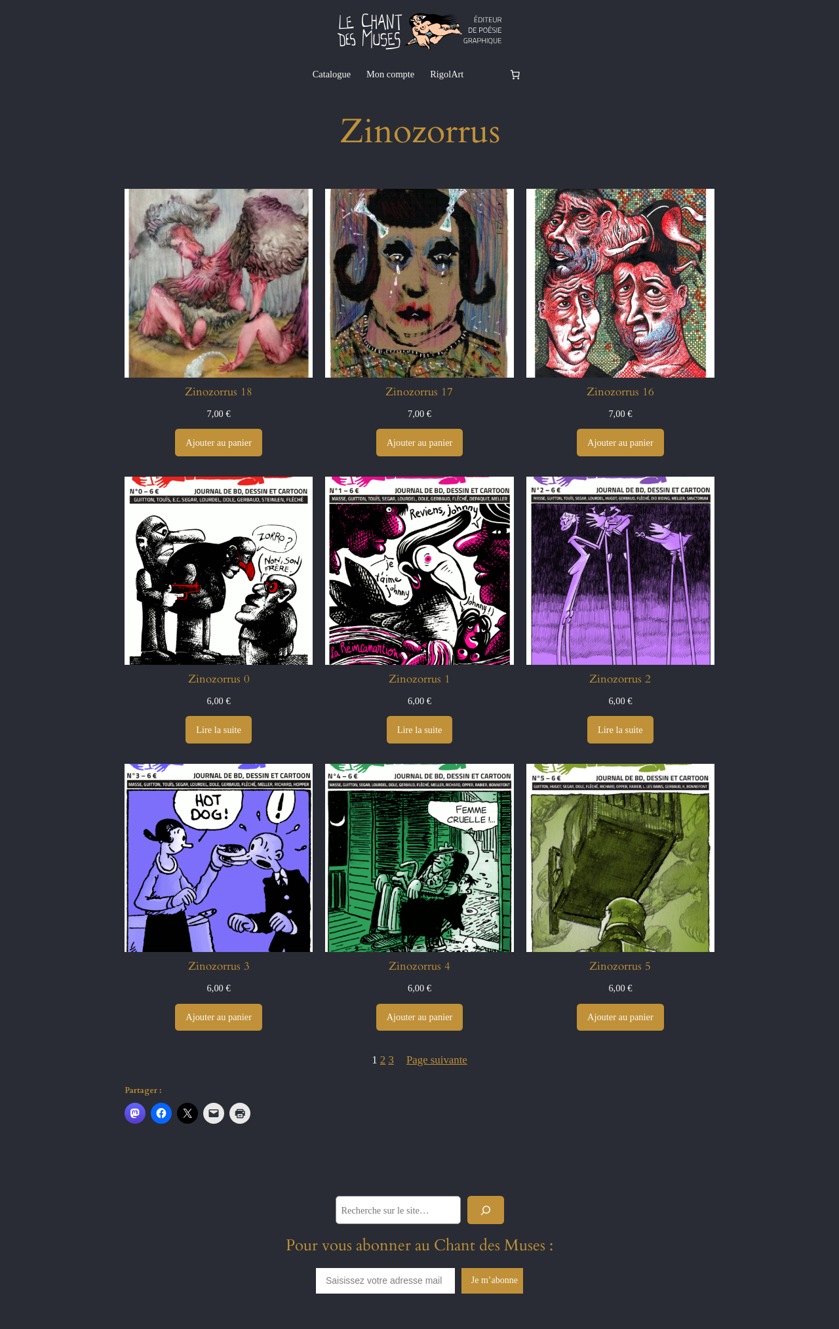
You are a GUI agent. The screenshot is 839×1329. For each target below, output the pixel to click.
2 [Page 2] (382, 1060)
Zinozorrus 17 (419, 392)
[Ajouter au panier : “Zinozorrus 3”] (218, 1017)
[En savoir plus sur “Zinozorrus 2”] (620, 730)
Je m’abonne (494, 1280)
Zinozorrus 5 (620, 966)
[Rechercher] (485, 1210)
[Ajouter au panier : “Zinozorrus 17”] (419, 442)
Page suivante (436, 1060)
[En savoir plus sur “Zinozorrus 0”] (218, 730)
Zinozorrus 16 (620, 392)
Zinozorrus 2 (620, 679)
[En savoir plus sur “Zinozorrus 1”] (420, 730)
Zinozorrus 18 (218, 392)
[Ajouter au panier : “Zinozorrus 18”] (218, 442)
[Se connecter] (485, 74)
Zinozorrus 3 (219, 966)
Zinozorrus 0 (219, 679)
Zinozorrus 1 (419, 679)
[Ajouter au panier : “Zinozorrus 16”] (620, 442)
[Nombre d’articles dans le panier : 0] (514, 74)
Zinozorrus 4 (419, 966)
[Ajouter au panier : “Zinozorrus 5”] (620, 1017)
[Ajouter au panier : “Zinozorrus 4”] (419, 1017)
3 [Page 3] (390, 1060)
